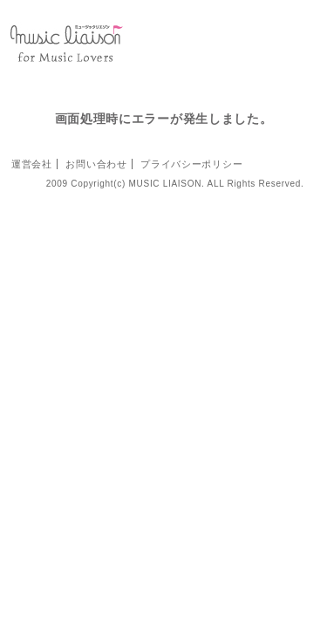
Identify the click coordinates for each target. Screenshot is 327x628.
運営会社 (31, 164)
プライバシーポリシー (191, 164)
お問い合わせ (95, 164)
